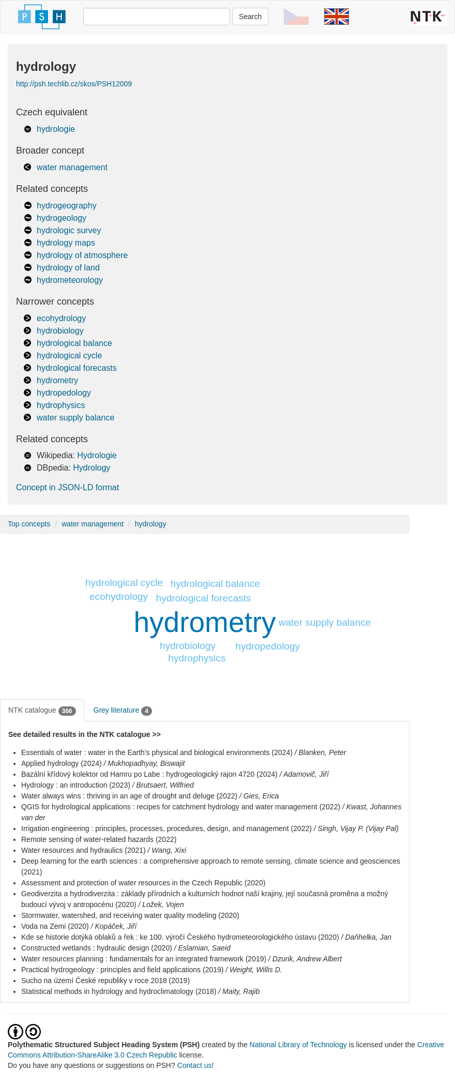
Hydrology (91, 467)
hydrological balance (74, 343)
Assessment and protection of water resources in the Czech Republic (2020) (143, 883)
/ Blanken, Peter (320, 752)
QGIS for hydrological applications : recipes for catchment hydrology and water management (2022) (180, 807)
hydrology (150, 524)
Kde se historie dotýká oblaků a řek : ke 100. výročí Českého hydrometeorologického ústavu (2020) (180, 937)
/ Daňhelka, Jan (366, 937)
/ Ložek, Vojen (161, 904)
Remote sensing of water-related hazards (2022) (98, 839)
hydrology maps (66, 242)
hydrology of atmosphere (82, 255)
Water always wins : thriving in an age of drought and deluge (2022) (129, 796)
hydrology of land (68, 267)
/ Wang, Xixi (167, 850)
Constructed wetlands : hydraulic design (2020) (96, 948)
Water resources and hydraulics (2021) (83, 850)
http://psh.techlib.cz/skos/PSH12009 (74, 84)
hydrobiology (60, 330)
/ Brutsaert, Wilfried (163, 785)
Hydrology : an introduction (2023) (75, 785)
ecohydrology (61, 318)
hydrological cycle (69, 355)
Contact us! (195, 1065)
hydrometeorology (70, 280)
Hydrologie (96, 455)
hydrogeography (67, 205)
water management (72, 167)
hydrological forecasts (77, 368)
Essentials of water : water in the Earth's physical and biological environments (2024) (157, 752)
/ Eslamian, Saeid (202, 948)
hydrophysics (61, 405)
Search (250, 16)
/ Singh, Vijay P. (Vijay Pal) (356, 828)
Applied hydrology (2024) (61, 763)
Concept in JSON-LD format (67, 487)
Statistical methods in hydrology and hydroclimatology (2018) (118, 991)
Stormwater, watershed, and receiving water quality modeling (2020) (130, 915)
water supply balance (75, 417)
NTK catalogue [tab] (42, 710)
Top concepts (29, 524)
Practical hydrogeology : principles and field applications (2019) (122, 970)
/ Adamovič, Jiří (304, 774)
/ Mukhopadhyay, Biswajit (144, 763)
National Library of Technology (298, 1044)
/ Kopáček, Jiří (114, 926)
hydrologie (56, 129)
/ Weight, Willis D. (253, 970)
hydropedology (64, 392)
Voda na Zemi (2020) (55, 926)
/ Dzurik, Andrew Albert (305, 959)
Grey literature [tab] (123, 710)
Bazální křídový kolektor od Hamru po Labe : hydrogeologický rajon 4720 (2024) (149, 774)
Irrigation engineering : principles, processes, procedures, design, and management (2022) (166, 828)
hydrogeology (61, 218)
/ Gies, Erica (259, 796)
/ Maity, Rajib (239, 991)
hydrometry (57, 380)
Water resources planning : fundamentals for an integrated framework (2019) (143, 959)
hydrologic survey (69, 230)
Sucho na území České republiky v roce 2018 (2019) (105, 980)
